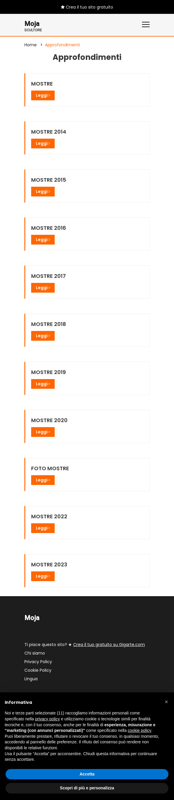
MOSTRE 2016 (48, 228)
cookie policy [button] (139, 730)
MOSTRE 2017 (48, 276)
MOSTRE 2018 (48, 324)
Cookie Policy (37, 670)
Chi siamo (34, 653)
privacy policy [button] (47, 719)
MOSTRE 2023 (49, 564)
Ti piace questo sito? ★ (84, 644)
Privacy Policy (38, 662)
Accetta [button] (87, 774)
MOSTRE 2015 (48, 179)
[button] (166, 701)
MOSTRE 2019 (48, 372)
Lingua (31, 679)
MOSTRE (42, 83)
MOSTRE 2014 (48, 131)
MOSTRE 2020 (49, 420)
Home (30, 45)
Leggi (43, 95)
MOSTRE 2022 (49, 516)
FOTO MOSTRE (50, 468)
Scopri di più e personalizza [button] (87, 788)
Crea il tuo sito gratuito (87, 7)
